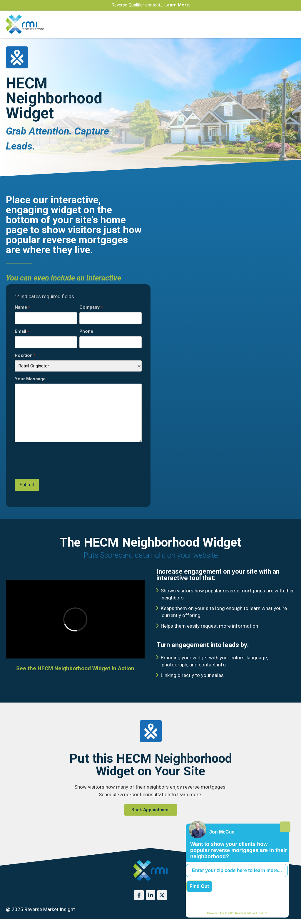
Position (25, 355)
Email (22, 331)
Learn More (176, 5)
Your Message (30, 379)
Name (22, 307)
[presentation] (59, 460)
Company (90, 307)
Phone (86, 331)
